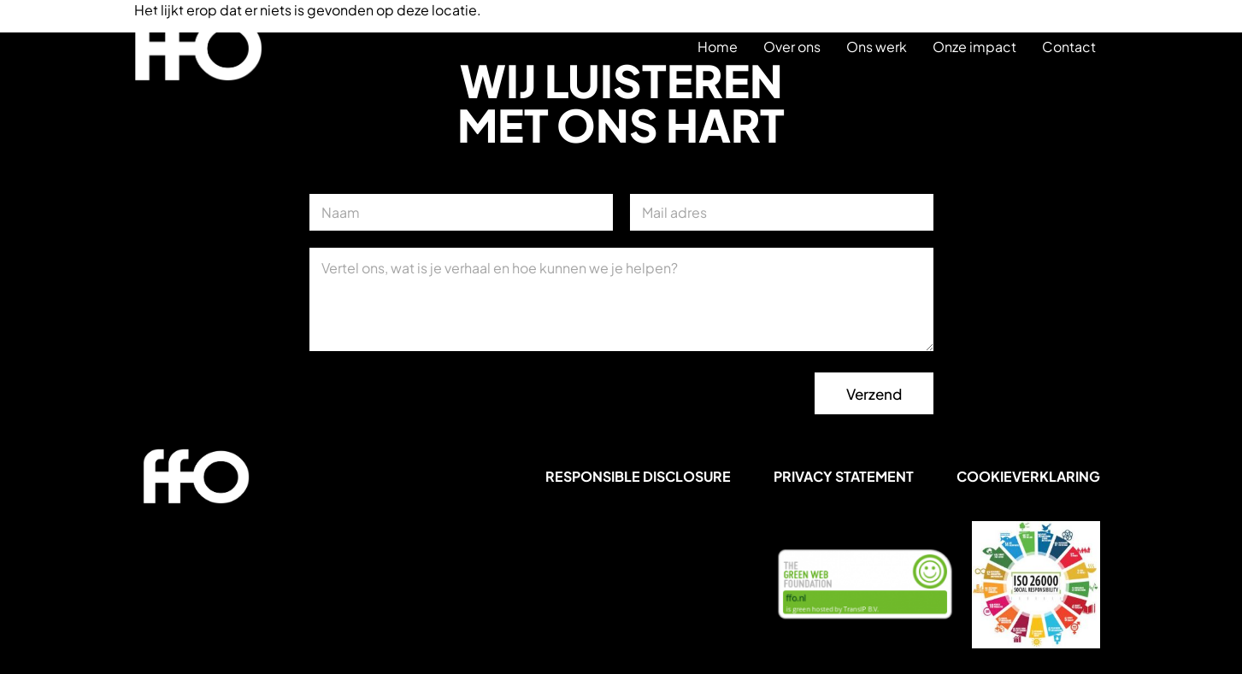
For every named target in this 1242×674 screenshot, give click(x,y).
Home (718, 47)
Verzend (874, 393)
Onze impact (974, 47)
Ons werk (876, 47)
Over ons (792, 47)
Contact (1069, 47)
